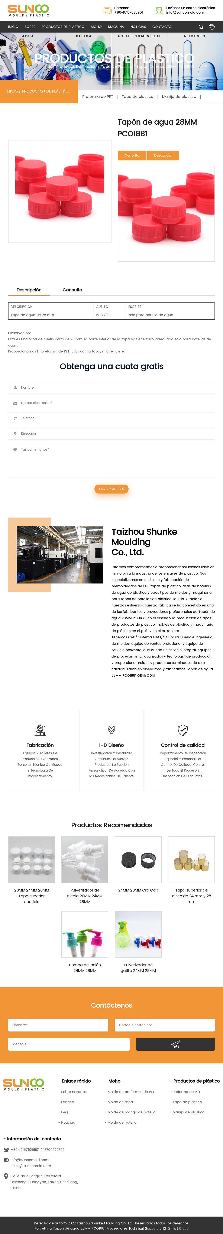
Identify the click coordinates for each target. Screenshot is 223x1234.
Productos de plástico (63, 26)
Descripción (29, 290)
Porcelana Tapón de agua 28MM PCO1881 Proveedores (81, 1228)
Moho (96, 26)
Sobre (30, 26)
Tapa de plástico (116, 67)
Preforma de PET (97, 97)
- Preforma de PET (185, 1092)
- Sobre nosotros (72, 1092)
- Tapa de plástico (186, 1102)
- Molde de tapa (119, 1102)
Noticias (138, 26)
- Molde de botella (121, 1122)
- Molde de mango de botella (130, 1112)
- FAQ (63, 1112)
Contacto (162, 26)
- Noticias (66, 1122)
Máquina (116, 26)
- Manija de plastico (187, 1112)
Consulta (132, 155)
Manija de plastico (179, 97)
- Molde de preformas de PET (130, 1092)
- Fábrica (66, 1102)
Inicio (13, 26)
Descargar (163, 155)
